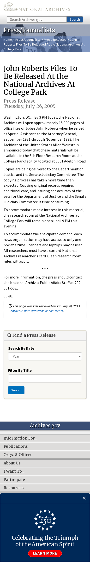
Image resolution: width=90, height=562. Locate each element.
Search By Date (21, 348)
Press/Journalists (28, 39)
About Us (12, 463)
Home (8, 39)
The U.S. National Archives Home (37, 7)
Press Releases (55, 39)
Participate (14, 480)
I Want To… (14, 471)
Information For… (20, 438)
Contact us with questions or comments (36, 311)
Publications (16, 446)
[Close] (84, 498)
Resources (14, 488)
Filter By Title (20, 370)
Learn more (45, 553)
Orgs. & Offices (18, 455)
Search (75, 19)
